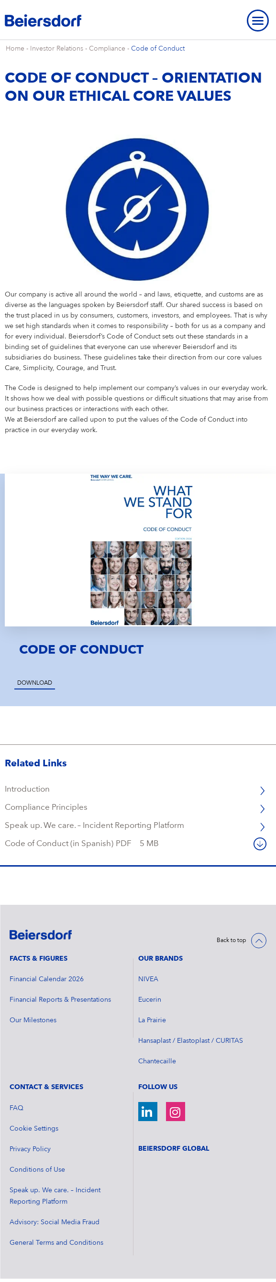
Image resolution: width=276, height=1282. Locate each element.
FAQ (16, 1108)
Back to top (231, 940)
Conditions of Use (37, 1169)
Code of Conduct (158, 48)
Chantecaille (157, 1061)
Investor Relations (56, 48)
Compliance (107, 48)
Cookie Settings (34, 1128)
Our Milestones (33, 1020)
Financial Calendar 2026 (47, 979)
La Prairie (152, 1020)
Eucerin (149, 999)
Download (34, 683)
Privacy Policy (30, 1149)
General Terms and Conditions (56, 1243)
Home (15, 48)
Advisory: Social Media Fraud (54, 1222)
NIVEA (148, 979)
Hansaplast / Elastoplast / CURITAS (190, 1041)
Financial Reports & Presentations (60, 999)
